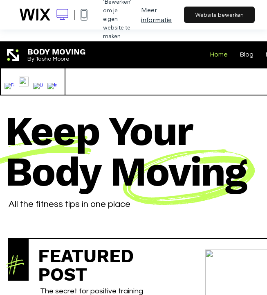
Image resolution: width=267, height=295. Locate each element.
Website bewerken (219, 14)
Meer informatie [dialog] (156, 15)
